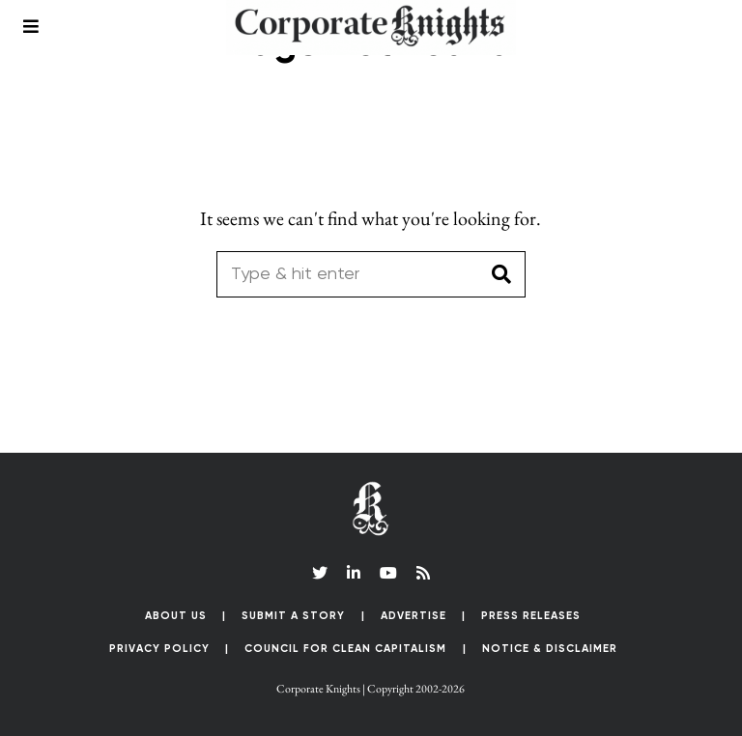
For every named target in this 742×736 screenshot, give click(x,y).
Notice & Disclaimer (549, 648)
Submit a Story (293, 615)
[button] (502, 274)
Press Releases (531, 615)
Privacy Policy (159, 648)
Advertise (413, 615)
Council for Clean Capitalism (345, 648)
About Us (176, 615)
